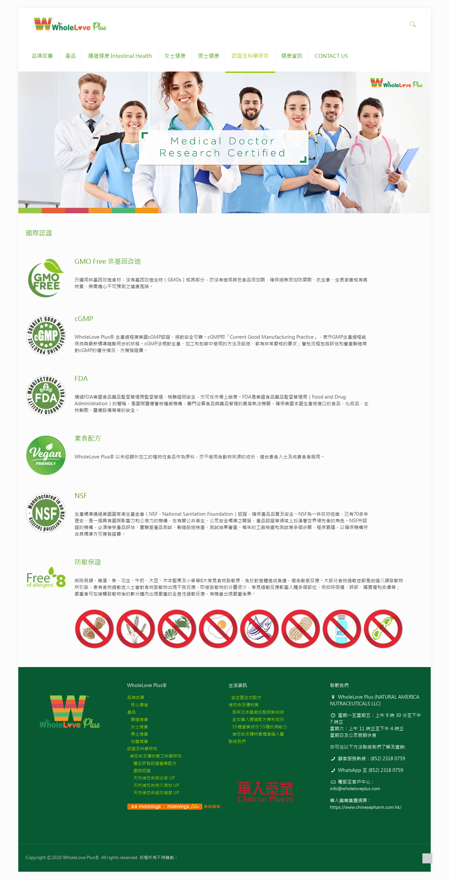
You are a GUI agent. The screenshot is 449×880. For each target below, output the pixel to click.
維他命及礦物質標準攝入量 (256, 734)
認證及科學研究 (142, 749)
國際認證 (139, 771)
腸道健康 (137, 719)
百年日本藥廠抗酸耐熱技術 (256, 712)
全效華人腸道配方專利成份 (256, 719)
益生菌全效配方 (244, 697)
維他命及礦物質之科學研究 (154, 756)
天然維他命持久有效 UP (153, 785)
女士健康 (137, 727)
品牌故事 (135, 697)
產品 (131, 712)
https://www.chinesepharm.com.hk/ (365, 807)
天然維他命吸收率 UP (151, 778)
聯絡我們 (237, 741)
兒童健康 (137, 741)
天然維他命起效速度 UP (153, 792)
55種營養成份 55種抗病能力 (257, 727)
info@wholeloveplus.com (355, 789)
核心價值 (137, 705)
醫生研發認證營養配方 (152, 763)
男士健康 (137, 734)
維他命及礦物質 (243, 705)
